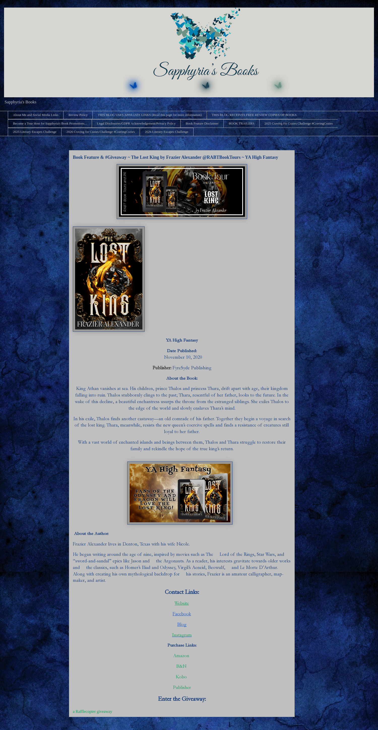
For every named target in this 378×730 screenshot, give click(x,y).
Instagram (182, 635)
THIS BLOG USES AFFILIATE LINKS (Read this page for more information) (150, 115)
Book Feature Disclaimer (202, 123)
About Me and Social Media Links (35, 115)
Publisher (182, 687)
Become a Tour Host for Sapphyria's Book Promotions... (50, 123)
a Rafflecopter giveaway (92, 711)
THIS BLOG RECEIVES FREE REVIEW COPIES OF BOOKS (254, 115)
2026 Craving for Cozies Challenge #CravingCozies (101, 132)
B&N (182, 666)
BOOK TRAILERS (241, 123)
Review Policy (78, 115)
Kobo (182, 677)
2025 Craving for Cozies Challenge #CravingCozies (298, 123)
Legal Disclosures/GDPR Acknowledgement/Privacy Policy (136, 123)
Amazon (181, 655)
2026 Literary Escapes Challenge (166, 132)
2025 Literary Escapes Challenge (34, 132)
